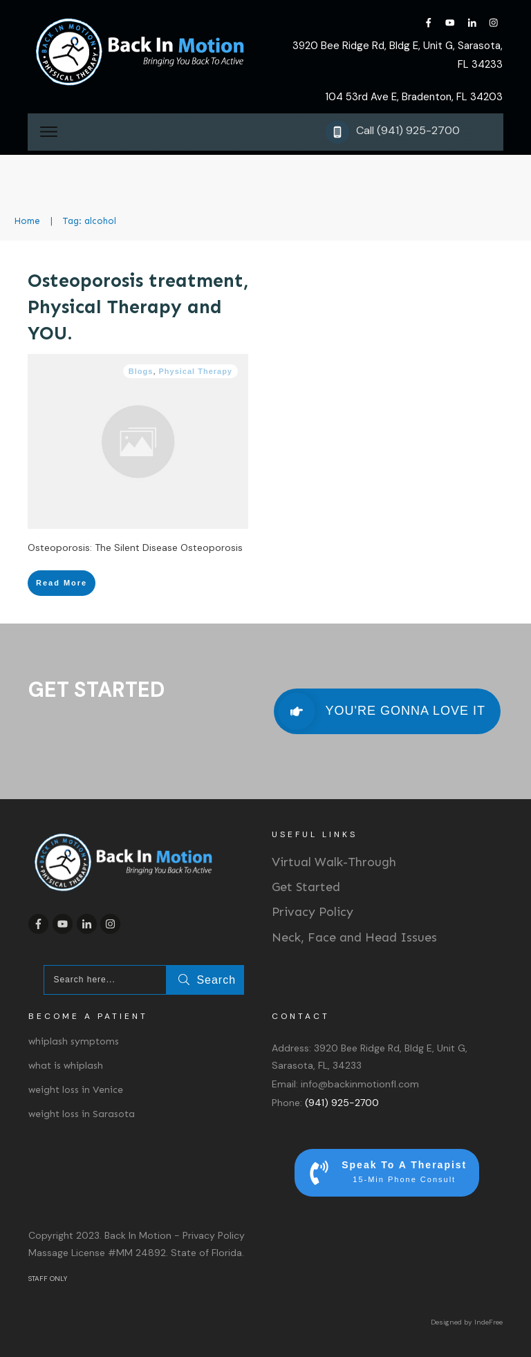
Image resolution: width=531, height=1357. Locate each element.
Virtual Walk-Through (334, 862)
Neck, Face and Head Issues (354, 937)
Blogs (141, 371)
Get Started (306, 887)
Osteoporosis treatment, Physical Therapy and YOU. (138, 307)
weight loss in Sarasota (81, 1114)
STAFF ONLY (47, 1278)
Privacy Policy (312, 911)
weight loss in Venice (75, 1090)
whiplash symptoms (73, 1041)
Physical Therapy (196, 371)
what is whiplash (65, 1065)
